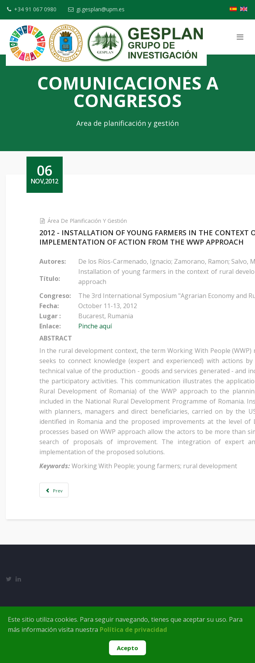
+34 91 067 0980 (35, 9)
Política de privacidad (133, 629)
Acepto (127, 648)
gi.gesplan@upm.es (101, 9)
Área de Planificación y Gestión (94, 220)
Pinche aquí (102, 326)
